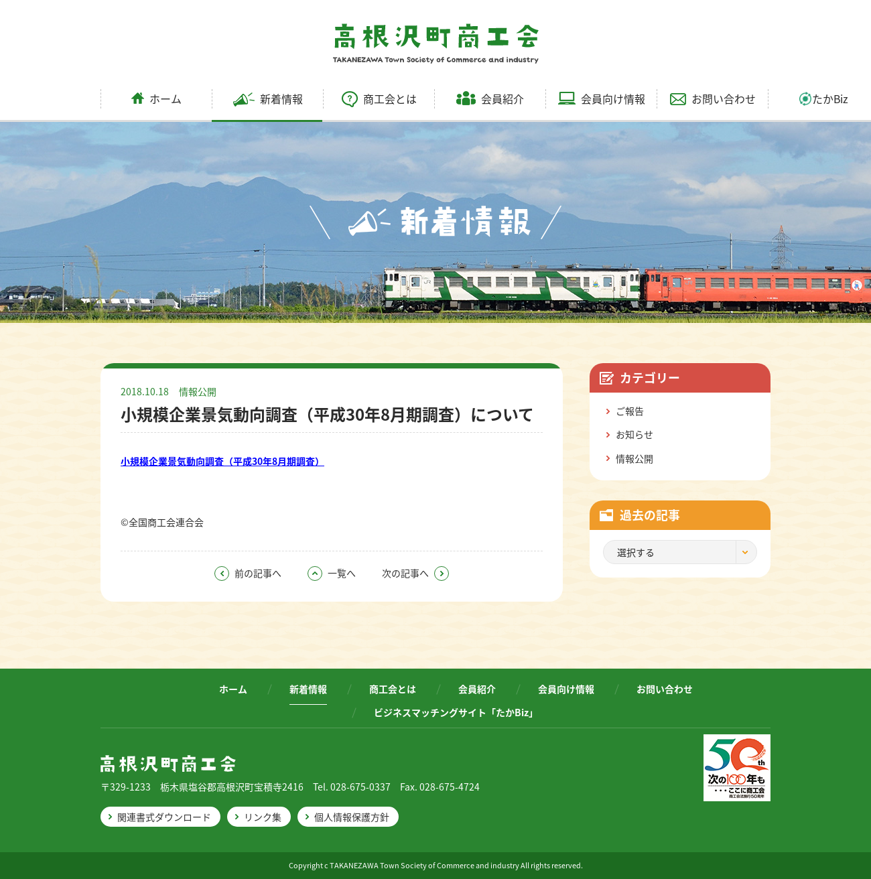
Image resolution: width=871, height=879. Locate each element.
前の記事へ (247, 573)
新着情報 (268, 98)
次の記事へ (415, 573)
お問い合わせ (713, 98)
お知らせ (634, 434)
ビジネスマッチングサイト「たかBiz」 (456, 712)
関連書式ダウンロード (164, 816)
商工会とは (379, 98)
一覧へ (332, 573)
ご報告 (630, 410)
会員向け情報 (601, 98)
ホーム (156, 98)
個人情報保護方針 (351, 816)
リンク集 (262, 816)
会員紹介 (490, 98)
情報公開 (197, 391)
